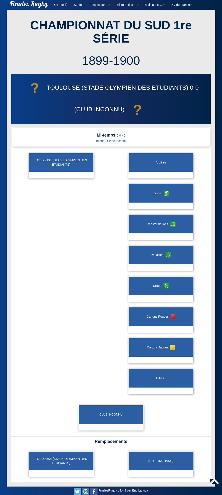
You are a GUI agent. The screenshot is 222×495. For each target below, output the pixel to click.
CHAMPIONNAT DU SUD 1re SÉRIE (111, 31)
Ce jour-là (60, 5)
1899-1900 (111, 60)
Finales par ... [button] (100, 5)
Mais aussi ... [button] (155, 5)
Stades (78, 5)
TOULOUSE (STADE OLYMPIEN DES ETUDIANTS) (106, 87)
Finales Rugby (29, 5)
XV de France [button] (181, 5)
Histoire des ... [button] (127, 5)
